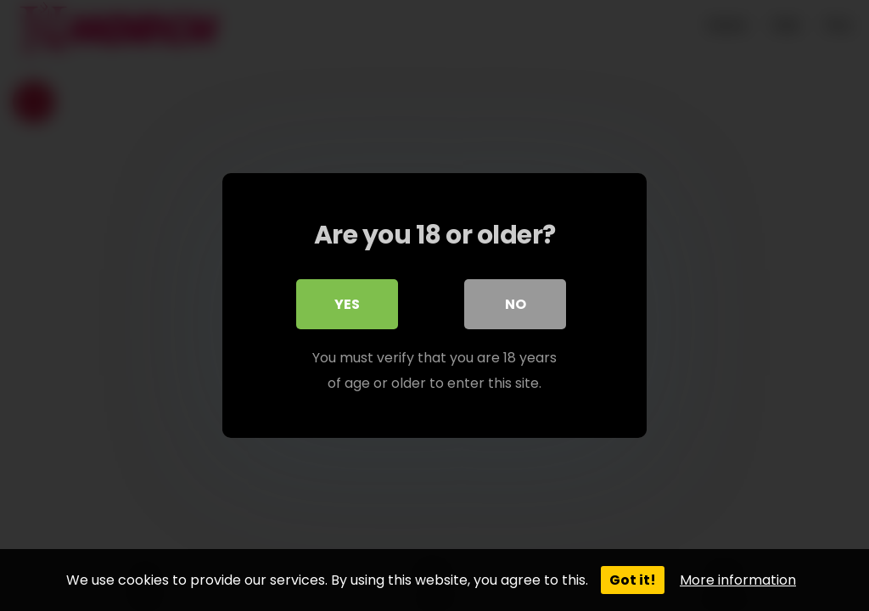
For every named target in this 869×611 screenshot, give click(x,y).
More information (738, 580)
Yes (347, 304)
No (515, 304)
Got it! (632, 580)
